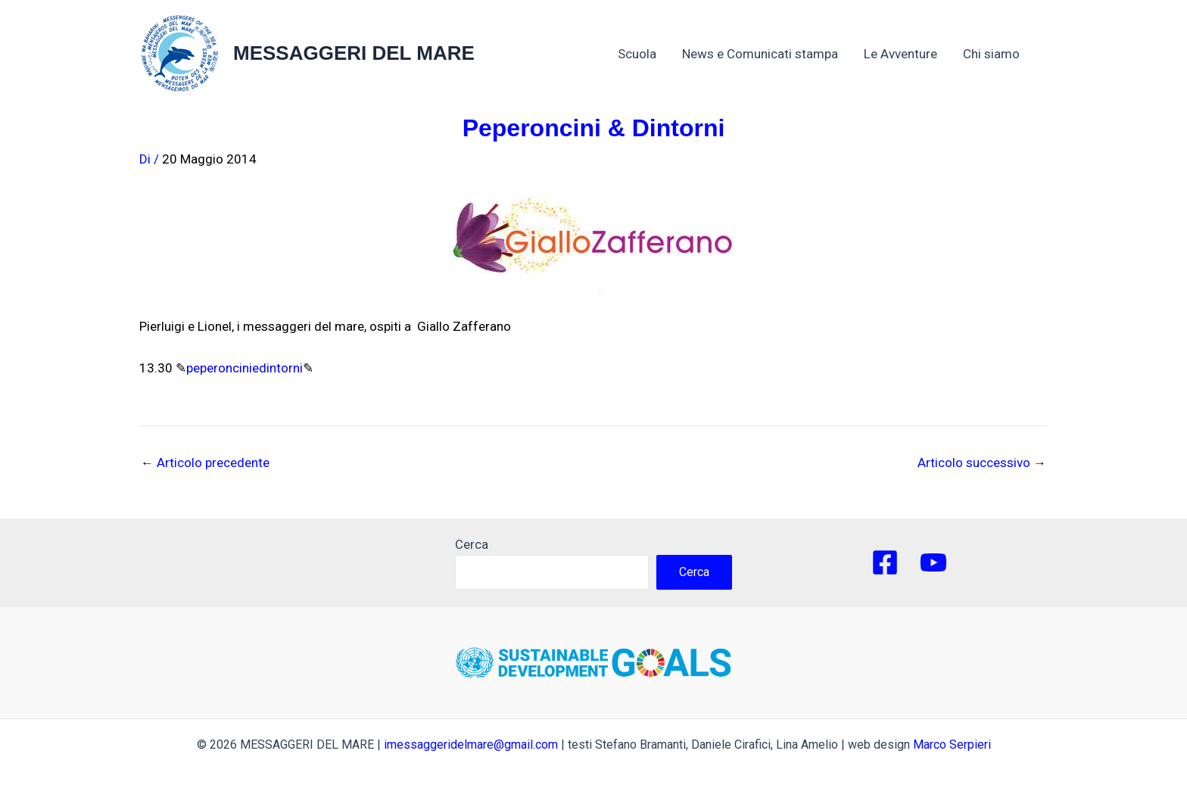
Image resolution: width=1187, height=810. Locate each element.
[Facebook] (885, 562)
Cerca (471, 544)
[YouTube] (933, 562)
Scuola (637, 53)
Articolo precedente (205, 462)
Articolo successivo (982, 462)
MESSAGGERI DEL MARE (354, 53)
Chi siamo (999, 53)
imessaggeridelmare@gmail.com (471, 744)
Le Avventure (900, 53)
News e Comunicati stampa (760, 53)
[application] (1027, 53)
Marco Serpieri (952, 744)
